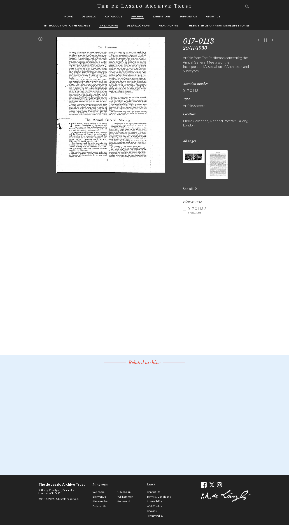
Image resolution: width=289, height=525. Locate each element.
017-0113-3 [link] (197, 210)
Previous (258, 40)
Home (68, 16)
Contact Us (153, 492)
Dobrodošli (99, 506)
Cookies (152, 511)
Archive (137, 16)
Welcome (99, 492)
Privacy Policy (155, 515)
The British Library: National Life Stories (218, 25)
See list (265, 40)
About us (213, 16)
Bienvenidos (100, 501)
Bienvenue (99, 496)
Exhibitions (161, 16)
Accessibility (154, 501)
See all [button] (188, 188)
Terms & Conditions (159, 496)
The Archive (108, 25)
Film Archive (168, 25)
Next (272, 40)
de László (89, 16)
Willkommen (125, 496)
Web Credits (154, 506)
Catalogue (113, 16)
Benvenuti (123, 501)
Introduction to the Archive (67, 25)
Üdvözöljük (124, 492)
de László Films (138, 25)
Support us (188, 16)
